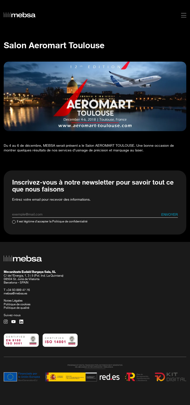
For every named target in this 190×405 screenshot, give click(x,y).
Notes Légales (13, 300)
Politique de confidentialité (69, 221)
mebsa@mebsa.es (15, 293)
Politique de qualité (16, 308)
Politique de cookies (17, 304)
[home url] (19, 14)
